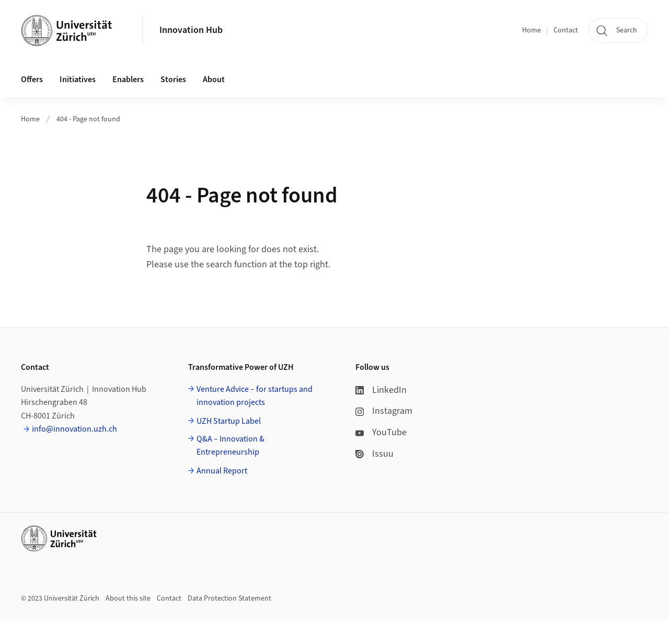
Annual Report (222, 471)
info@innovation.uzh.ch (74, 429)
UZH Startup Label (229, 421)
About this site (128, 598)
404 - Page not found (88, 119)
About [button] (214, 79)
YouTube (381, 432)
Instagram (383, 410)
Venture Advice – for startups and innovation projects (255, 396)
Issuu (374, 453)
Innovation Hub (191, 30)
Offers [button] (32, 79)
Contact (565, 30)
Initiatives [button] (78, 79)
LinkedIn (381, 390)
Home (531, 30)
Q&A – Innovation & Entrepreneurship (230, 445)
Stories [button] (173, 79)
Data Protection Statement (229, 598)
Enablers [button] (128, 79)
